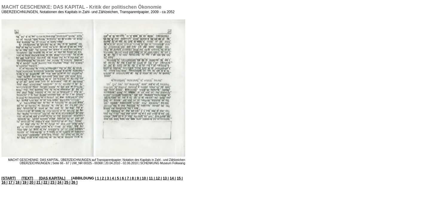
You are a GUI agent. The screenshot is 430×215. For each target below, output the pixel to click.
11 (151, 178)
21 (39, 182)
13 (165, 178)
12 (158, 178)
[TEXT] (27, 178)
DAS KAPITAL (52, 178)
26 (73, 182)
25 (67, 182)
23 (53, 182)
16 (4, 182)
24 (59, 182)
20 (32, 182)
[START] (8, 178)
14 (172, 178)
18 (18, 182)
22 (45, 182)
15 (179, 178)
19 (24, 182)
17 (10, 182)
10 (144, 178)
